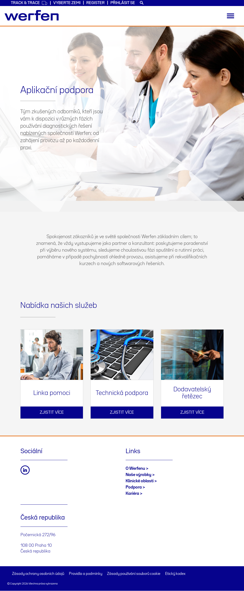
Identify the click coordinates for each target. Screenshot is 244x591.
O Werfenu (135, 468)
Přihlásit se (122, 3)
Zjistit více (52, 412)
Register (95, 3)
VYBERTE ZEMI (67, 3)
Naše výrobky (138, 475)
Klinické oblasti (140, 481)
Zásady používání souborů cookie (133, 574)
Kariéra (132, 494)
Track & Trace (29, 3)
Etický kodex (175, 574)
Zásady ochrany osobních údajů (38, 574)
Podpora (134, 487)
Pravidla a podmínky (85, 574)
